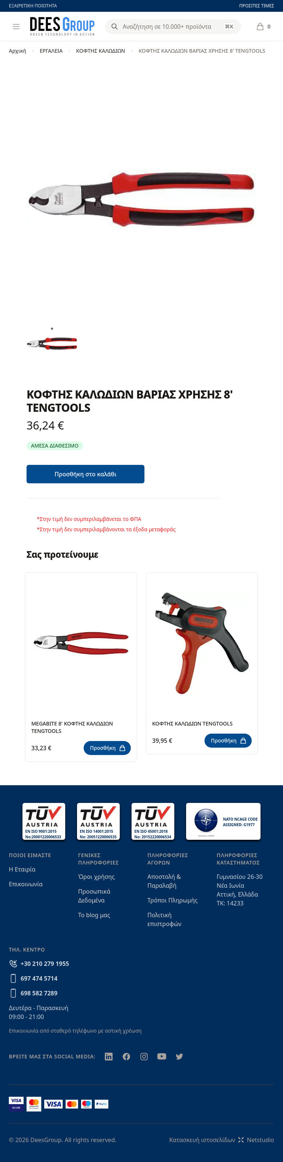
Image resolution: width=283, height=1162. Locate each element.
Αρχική (17, 50)
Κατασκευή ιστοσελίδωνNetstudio (221, 1140)
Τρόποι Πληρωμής (172, 900)
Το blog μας (94, 915)
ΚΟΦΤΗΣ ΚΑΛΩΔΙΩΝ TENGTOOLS (192, 723)
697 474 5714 (39, 978)
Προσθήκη (108, 748)
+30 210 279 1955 (45, 964)
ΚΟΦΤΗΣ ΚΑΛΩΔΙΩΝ (100, 50)
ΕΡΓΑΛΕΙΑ (51, 50)
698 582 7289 (39, 993)
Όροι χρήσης (96, 877)
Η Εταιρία (22, 869)
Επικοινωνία (26, 884)
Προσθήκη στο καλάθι (85, 474)
